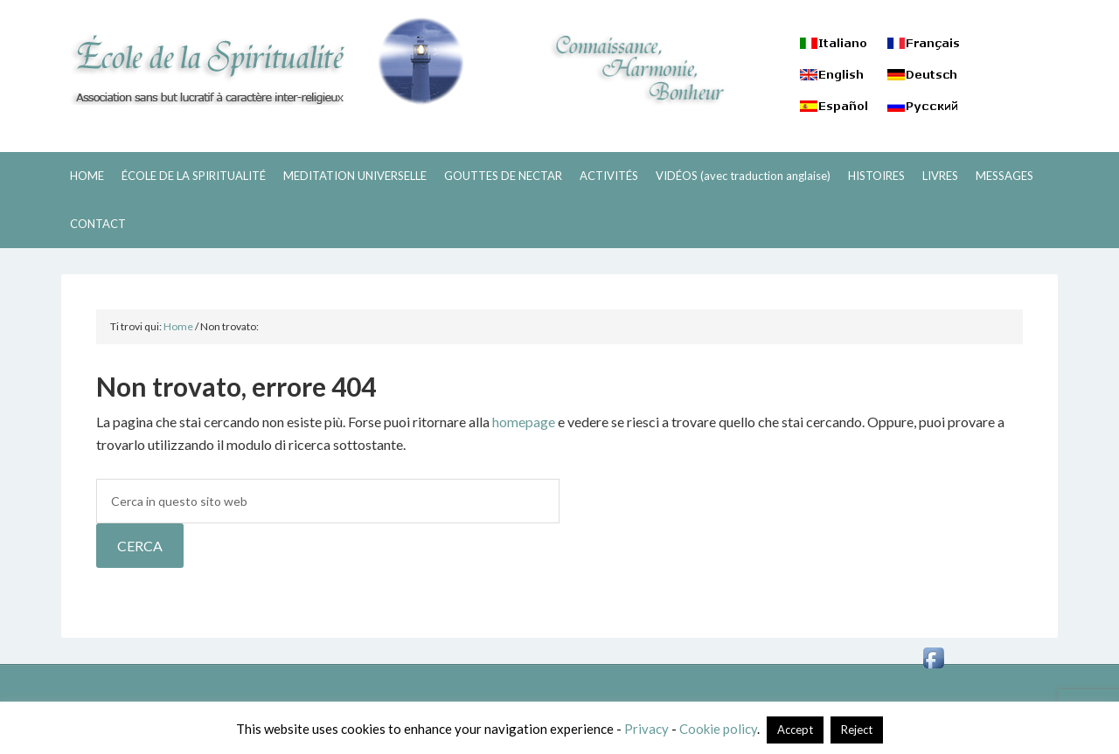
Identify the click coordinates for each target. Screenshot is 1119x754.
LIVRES (940, 176)
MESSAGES (1004, 176)
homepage (523, 421)
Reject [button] (856, 730)
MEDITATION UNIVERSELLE (355, 176)
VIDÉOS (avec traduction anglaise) (743, 176)
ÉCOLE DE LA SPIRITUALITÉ (194, 176)
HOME (87, 176)
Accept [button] (795, 730)
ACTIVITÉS (609, 176)
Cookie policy (718, 729)
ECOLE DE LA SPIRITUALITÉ (262, 61)
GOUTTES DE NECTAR (503, 176)
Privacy (646, 729)
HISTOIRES (876, 176)
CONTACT (98, 224)
